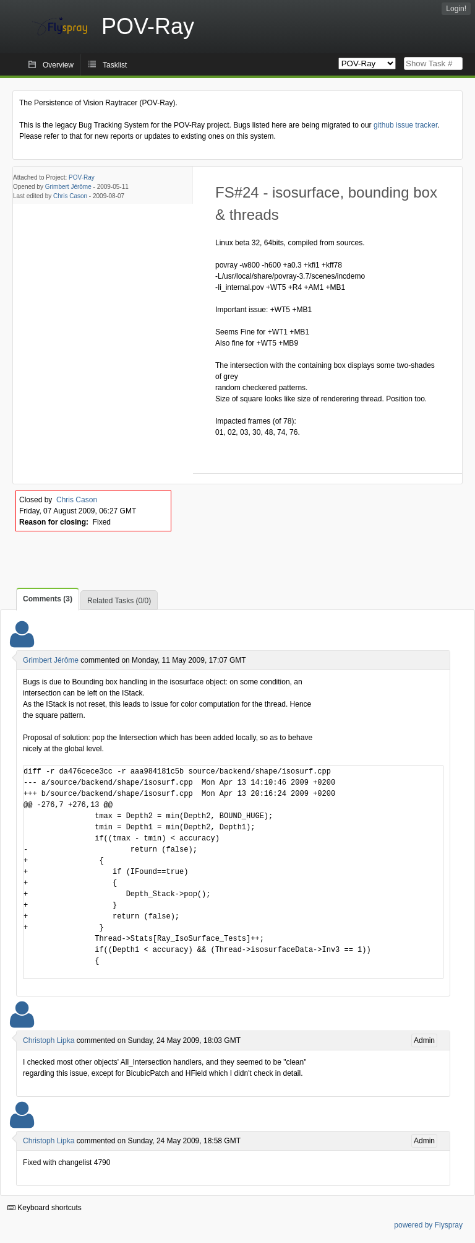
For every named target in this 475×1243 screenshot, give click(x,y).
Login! (456, 8)
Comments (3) (47, 599)
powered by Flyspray (428, 1225)
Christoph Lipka (48, 1040)
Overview (58, 65)
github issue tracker (405, 125)
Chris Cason (70, 196)
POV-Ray (82, 177)
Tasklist (115, 65)
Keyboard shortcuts (44, 1207)
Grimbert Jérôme (68, 186)
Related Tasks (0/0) (119, 600)
